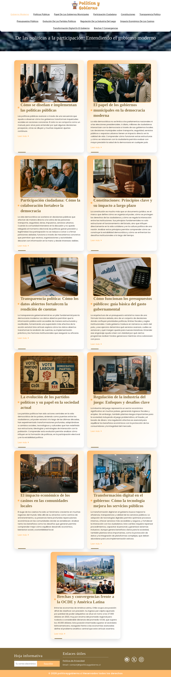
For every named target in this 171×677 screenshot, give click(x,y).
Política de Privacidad (74, 660)
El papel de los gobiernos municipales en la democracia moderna (119, 110)
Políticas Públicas (41, 14)
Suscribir (48, 663)
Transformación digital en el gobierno (71, 28)
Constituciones (128, 14)
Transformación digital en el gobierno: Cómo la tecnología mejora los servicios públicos (119, 500)
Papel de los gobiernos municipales (71, 14)
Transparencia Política (150, 14)
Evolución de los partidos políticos (59, 21)
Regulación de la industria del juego (98, 21)
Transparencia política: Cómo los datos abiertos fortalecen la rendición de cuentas (50, 303)
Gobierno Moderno (19, 14)
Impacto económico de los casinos (137, 21)
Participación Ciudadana (105, 14)
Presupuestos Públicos (27, 21)
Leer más (23, 136)
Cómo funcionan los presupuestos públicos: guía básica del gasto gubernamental (122, 303)
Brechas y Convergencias (106, 28)
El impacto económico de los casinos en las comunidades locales (45, 500)
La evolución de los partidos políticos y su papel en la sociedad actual (50, 402)
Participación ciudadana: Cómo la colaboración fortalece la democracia (50, 205)
